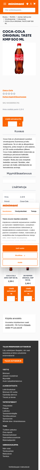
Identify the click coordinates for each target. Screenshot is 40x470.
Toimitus (6, 456)
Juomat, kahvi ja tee (24, 17)
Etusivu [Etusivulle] (5, 17)
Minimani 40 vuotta (10, 392)
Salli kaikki (20, 248)
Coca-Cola (8, 90)
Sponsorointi (7, 419)
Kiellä (20, 262)
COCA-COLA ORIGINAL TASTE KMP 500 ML (19, 22)
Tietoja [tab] (33, 211)
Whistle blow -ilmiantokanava (14, 421)
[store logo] (16, 4)
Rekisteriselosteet (9, 435)
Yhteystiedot (7, 406)
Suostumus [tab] (7, 211)
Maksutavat (7, 454)
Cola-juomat (21, 19)
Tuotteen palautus (10, 430)
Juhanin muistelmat (10, 376)
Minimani (6, 373)
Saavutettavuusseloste (11, 437)
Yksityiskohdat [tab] (21, 211)
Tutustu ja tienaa (9, 397)
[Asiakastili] (31, 4)
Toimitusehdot (8, 451)
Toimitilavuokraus (9, 416)
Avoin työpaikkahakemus (12, 381)
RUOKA (12, 17)
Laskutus (6, 411)
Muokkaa (20, 255)
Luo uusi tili (17, 328)
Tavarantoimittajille (10, 413)
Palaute (6, 408)
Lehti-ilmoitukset (9, 389)
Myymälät (6, 378)
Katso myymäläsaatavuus (14, 97)
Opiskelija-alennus (10, 395)
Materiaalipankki (9, 440)
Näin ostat (7, 448)
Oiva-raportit (7, 432)
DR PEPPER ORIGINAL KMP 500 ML (28, 278)
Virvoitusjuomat (10, 19)
